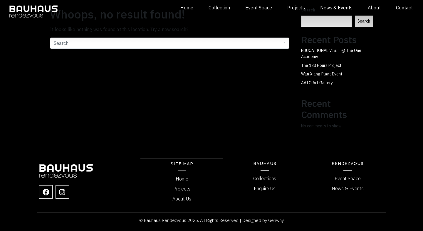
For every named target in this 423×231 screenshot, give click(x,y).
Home (186, 8)
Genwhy (276, 220)
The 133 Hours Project (321, 65)
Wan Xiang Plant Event (322, 74)
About (374, 8)
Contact (404, 8)
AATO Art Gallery (317, 82)
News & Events (336, 8)
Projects (296, 8)
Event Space (258, 8)
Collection (219, 8)
